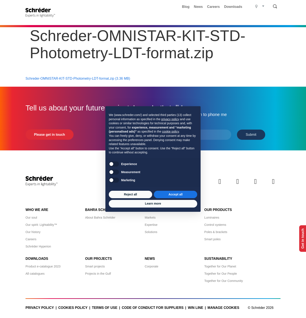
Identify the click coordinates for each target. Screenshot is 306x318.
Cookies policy (73, 306)
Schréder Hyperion (38, 245)
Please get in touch (49, 133)
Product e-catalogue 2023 (43, 265)
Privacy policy (40, 306)
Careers (213, 6)
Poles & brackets (215, 231)
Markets (150, 216)
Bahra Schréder (203, 18)
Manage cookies (223, 306)
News (198, 6)
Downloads (233, 6)
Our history (33, 231)
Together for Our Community (223, 279)
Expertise (151, 223)
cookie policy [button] (170, 131)
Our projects (98, 257)
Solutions (151, 231)
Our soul (31, 216)
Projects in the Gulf (98, 272)
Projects (105, 18)
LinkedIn (220, 184)
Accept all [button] (176, 194)
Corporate (151, 265)
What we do (133, 18)
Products (80, 18)
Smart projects (95, 265)
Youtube (273, 184)
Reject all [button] (130, 194)
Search (275, 6)
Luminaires (211, 216)
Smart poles (212, 238)
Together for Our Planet (220, 265)
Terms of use (104, 306)
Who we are (37, 209)
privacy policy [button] (170, 119)
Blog (186, 6)
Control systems (215, 223)
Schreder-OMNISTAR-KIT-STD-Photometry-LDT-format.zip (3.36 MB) (78, 77)
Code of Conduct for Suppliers (153, 306)
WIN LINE (195, 306)
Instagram (255, 184)
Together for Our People (220, 272)
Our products (218, 209)
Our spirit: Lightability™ (41, 223)
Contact (272, 18)
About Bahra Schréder (100, 216)
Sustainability (218, 257)
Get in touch (301, 238)
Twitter (237, 184)
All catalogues (35, 272)
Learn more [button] (153, 203)
